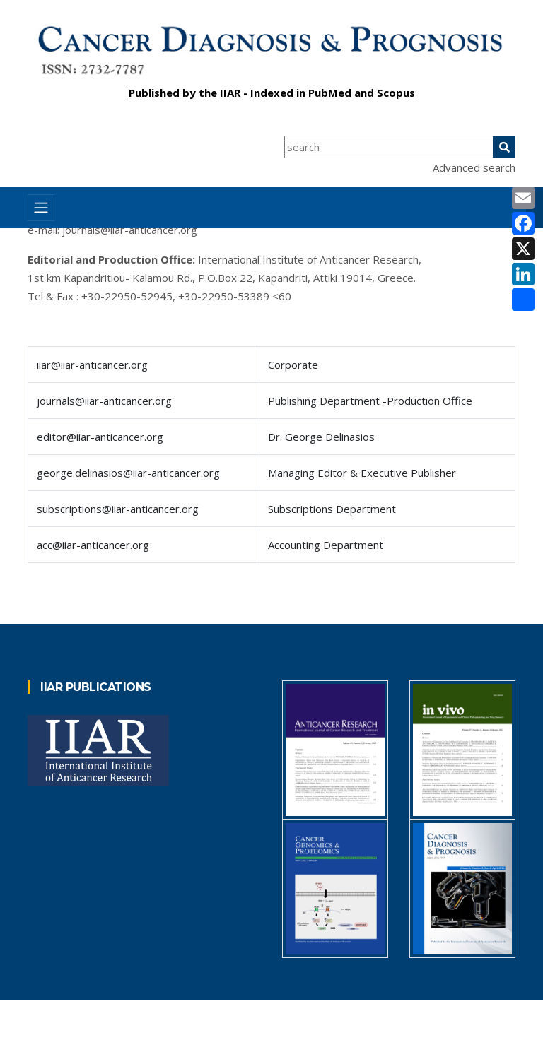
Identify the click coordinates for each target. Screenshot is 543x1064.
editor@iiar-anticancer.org (100, 437)
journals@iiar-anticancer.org (129, 230)
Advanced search (474, 167)
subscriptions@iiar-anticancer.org (118, 509)
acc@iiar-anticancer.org (93, 545)
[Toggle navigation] (41, 207)
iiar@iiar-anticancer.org (92, 364)
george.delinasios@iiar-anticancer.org (128, 473)
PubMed (329, 92)
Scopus (396, 92)
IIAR (230, 92)
